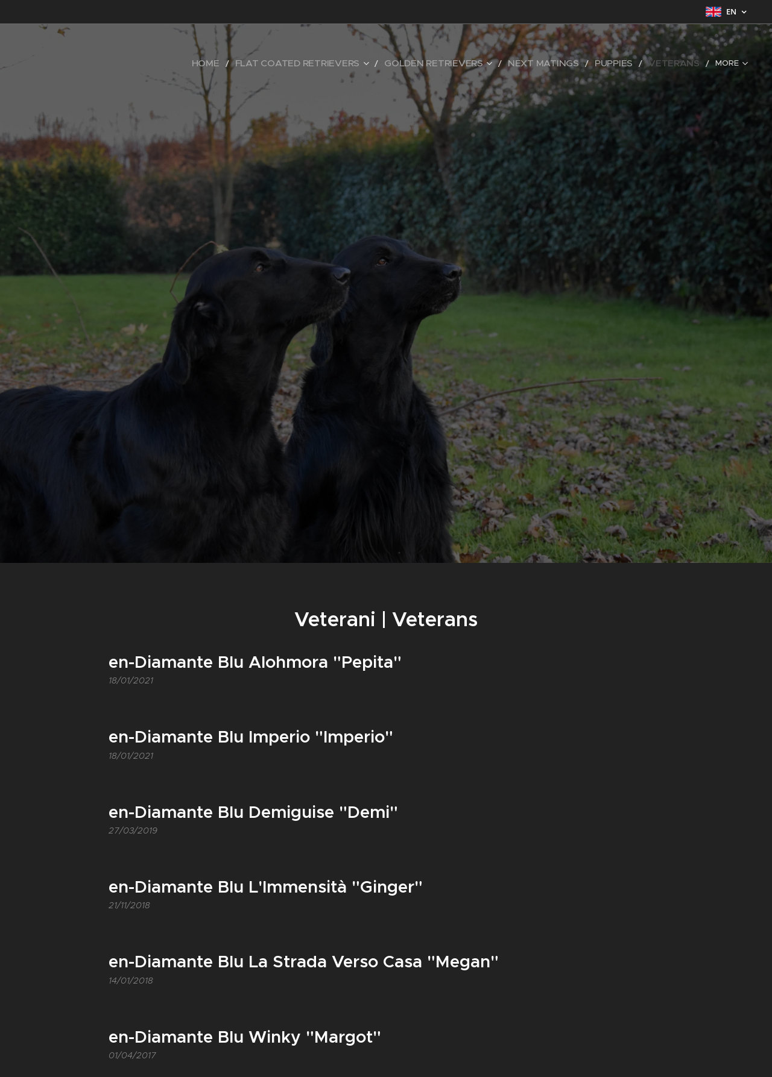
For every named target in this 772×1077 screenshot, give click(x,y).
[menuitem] (81, 63)
